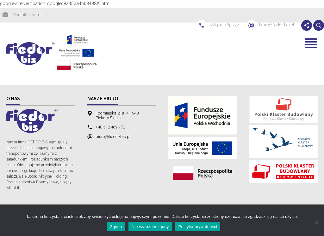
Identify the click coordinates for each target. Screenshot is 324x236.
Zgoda (116, 226)
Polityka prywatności (197, 226)
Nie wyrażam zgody (150, 226)
